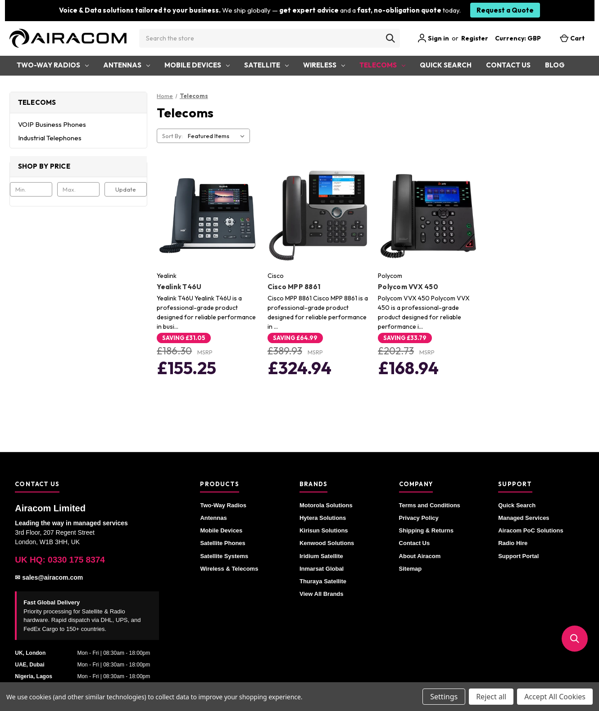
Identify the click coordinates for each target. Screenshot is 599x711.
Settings (444, 697)
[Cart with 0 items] (572, 38)
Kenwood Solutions (327, 543)
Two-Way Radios (53, 65)
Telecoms (382, 65)
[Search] (390, 38)
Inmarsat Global (322, 568)
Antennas (126, 65)
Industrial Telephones (50, 138)
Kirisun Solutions (324, 530)
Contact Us (508, 65)
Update (125, 189)
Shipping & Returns (426, 530)
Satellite (266, 65)
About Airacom (420, 556)
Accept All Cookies (554, 697)
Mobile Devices (197, 65)
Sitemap (410, 568)
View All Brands (322, 593)
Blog (555, 65)
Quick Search (446, 65)
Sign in (433, 38)
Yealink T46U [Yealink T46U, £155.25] (179, 286)
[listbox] (218, 136)
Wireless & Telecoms (229, 568)
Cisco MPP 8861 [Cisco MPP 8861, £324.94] (294, 286)
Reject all (491, 697)
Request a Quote (505, 10)
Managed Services (523, 517)
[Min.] (31, 189)
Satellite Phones (222, 543)
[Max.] (78, 189)
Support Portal (518, 556)
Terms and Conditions (429, 505)
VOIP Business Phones (52, 124)
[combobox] (269, 38)
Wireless (324, 65)
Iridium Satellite (321, 556)
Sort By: (172, 135)
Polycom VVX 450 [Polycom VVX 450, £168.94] (408, 286)
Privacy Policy (419, 517)
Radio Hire (512, 543)
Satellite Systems (224, 556)
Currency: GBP (522, 38)
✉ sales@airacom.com (49, 577)
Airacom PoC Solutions (530, 530)
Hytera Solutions (323, 517)
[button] (575, 639)
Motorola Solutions (326, 505)
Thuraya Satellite (323, 581)
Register (474, 38)
